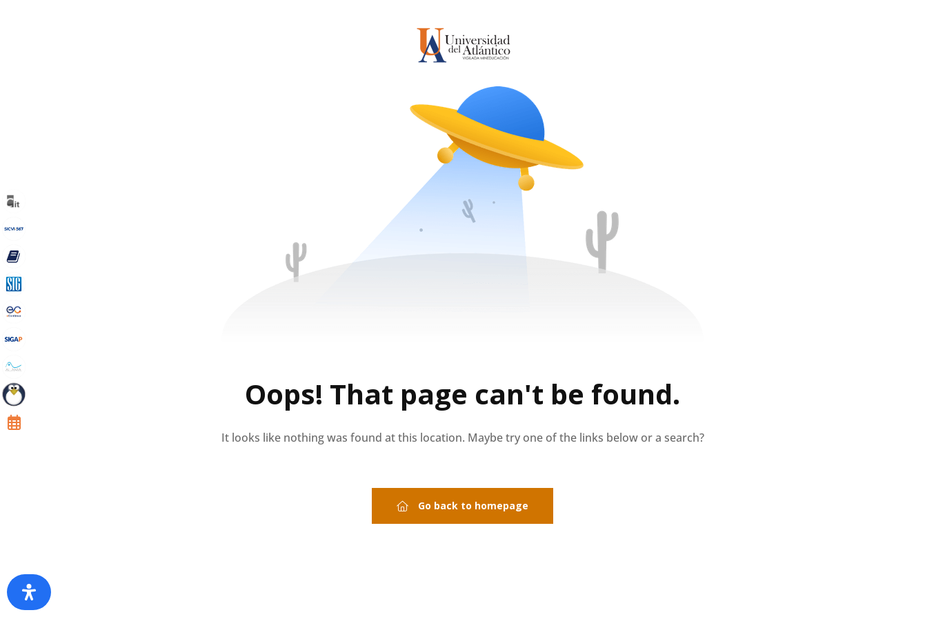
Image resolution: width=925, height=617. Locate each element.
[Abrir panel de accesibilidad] (29, 592)
